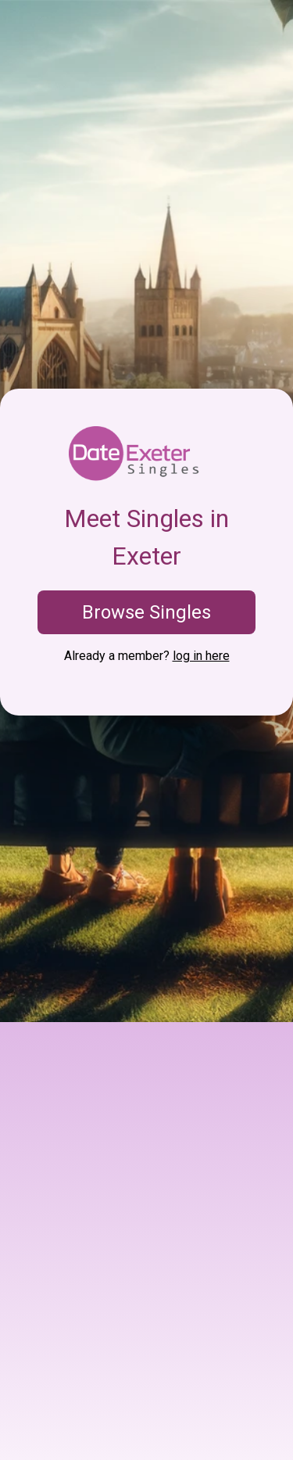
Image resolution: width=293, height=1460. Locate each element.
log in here (201, 655)
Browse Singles (146, 612)
